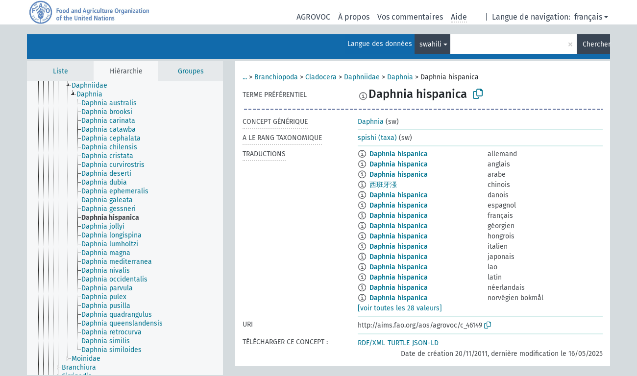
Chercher (596, 44)
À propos (353, 17)
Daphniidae (362, 77)
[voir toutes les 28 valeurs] (400, 308)
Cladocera (321, 77)
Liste (60, 71)
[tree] (125, 228)
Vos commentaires (410, 17)
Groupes (191, 71)
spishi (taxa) (377, 138)
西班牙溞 (383, 185)
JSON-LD (425, 343)
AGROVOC (313, 17)
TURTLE (399, 343)
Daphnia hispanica (398, 154)
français (588, 17)
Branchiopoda (276, 77)
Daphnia (400, 77)
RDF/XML (371, 343)
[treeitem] (93, 85)
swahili (430, 44)
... (245, 77)
